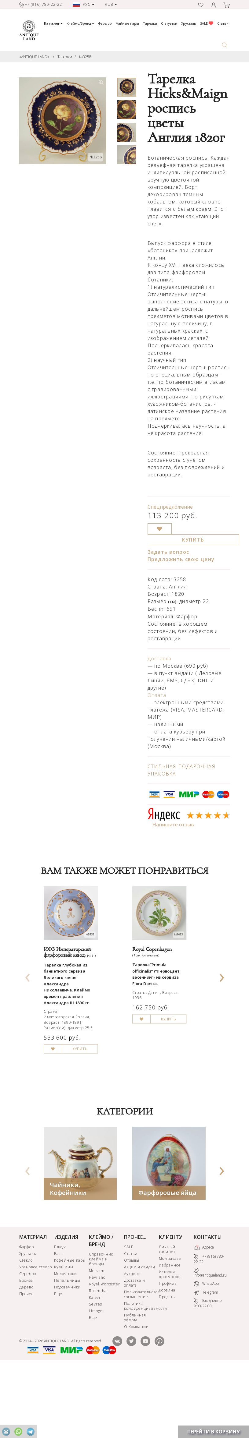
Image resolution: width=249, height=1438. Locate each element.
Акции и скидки (139, 1335)
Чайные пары (127, 23)
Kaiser (95, 1365)
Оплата (157, 695)
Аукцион (132, 1341)
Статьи (223, 23)
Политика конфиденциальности (141, 1374)
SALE (206, 23)
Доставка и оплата (134, 1351)
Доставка (160, 658)
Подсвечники (67, 1355)
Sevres (95, 1372)
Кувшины (63, 1335)
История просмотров (170, 1342)
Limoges (96, 1379)
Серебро (27, 1341)
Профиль (168, 1351)
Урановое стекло (35, 1335)
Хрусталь (188, 23)
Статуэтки (169, 23)
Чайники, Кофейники (68, 1257)
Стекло (26, 1328)
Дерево (26, 1355)
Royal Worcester (104, 1352)
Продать (167, 1365)
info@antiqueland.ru (210, 1341)
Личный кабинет (167, 1318)
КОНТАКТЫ (208, 1305)
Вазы (59, 1321)
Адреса (204, 1316)
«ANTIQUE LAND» (34, 56)
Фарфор (105, 23)
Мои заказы (170, 1326)
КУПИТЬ (193, 539)
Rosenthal (98, 1359)
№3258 (85, 56)
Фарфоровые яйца (167, 1261)
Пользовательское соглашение (141, 1363)
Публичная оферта (135, 1386)
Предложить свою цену (181, 559)
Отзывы (132, 1328)
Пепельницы (67, 1348)
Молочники (65, 1341)
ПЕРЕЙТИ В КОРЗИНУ (213, 1431)
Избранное (170, 1333)
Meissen (96, 1338)
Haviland (97, 1345)
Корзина (167, 1358)
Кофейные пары (70, 1328)
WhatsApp (206, 1352)
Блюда (60, 1315)
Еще (58, 1362)
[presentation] (27, 1007)
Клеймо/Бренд (80, 23)
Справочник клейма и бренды (101, 1327)
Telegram (206, 1360)
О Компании (136, 1394)
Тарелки (150, 23)
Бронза (26, 1348)
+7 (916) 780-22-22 (209, 1327)
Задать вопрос (168, 552)
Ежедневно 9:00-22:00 (208, 1371)
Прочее (26, 1362)
